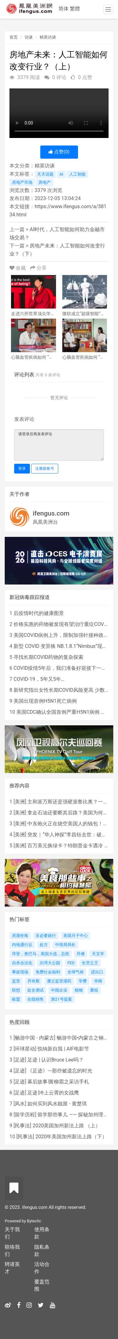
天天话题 (45, 174)
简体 (64, 9)
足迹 (20, 1060)
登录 (22, 468)
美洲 (20, 802)
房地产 (44, 182)
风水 (20, 1104)
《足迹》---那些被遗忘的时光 (59, 1071)
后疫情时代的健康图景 (39, 613)
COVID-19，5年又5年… (39, 679)
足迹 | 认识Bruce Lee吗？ (55, 1060)
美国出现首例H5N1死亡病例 (45, 701)
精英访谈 (48, 37)
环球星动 (25, 1049)
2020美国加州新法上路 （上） (66, 1126)
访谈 (29, 37)
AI (61, 174)
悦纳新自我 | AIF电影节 (63, 1049)
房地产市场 (22, 182)
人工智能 (77, 174)
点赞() (59, 152)
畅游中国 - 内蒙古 (34, 1038)
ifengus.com (51, 513)
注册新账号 (44, 468)
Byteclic (34, 1221)
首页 (13, 37)
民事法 (22, 1126)
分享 (38, 268)
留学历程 (25, 1115)
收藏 (18, 268)
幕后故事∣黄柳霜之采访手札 (58, 1082)
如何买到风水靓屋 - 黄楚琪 (57, 1104)
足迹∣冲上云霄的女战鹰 (53, 1093)
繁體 (75, 9)
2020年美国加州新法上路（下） (71, 1137)
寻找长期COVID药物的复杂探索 (48, 657)
